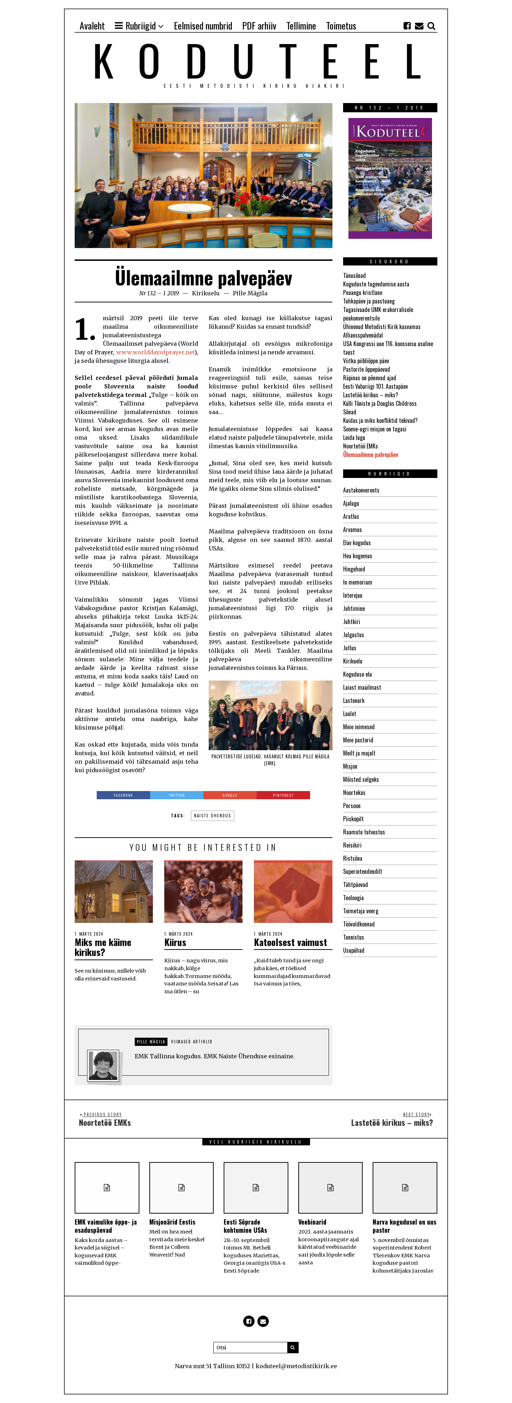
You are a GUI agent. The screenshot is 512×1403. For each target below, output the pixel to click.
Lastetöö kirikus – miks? (370, 395)
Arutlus (351, 516)
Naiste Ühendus (212, 815)
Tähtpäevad (355, 884)
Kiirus (175, 942)
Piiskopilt (353, 819)
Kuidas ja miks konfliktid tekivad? (380, 420)
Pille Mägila (250, 293)
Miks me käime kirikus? (103, 947)
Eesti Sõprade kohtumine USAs (245, 1226)
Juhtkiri (351, 621)
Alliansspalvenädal (363, 335)
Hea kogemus (357, 556)
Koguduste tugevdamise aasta (376, 284)
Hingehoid (354, 569)
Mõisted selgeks (361, 779)
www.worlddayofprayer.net (155, 352)
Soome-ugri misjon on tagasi (374, 429)
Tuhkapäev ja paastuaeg (369, 301)
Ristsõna (352, 858)
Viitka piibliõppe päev (366, 360)
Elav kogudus (357, 542)
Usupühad (353, 950)
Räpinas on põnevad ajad (369, 377)
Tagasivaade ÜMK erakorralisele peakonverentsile (378, 313)
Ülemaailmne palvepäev (370, 454)
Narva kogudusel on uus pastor (404, 1226)
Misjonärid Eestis (172, 1221)
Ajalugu (351, 503)
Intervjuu (352, 595)
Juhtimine (354, 608)
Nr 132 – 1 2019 (159, 293)
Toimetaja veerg (360, 911)
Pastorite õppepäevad (366, 369)
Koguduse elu (357, 674)
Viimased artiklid (192, 1041)
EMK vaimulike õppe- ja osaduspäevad (106, 1226)
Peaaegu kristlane (362, 292)
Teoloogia (353, 897)
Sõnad (349, 412)
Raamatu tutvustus (364, 832)
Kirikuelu (206, 293)
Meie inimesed (359, 726)
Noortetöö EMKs (360, 446)
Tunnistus (353, 937)
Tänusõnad (354, 275)
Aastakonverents (361, 490)
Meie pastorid (358, 740)
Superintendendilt (362, 871)
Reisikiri (352, 845)
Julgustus (353, 634)
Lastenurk (353, 700)
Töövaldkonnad (359, 924)
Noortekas (354, 792)
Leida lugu (354, 437)
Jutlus (349, 648)
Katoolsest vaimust (290, 942)
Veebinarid (312, 1221)
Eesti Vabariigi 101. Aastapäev (375, 386)
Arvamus (352, 529)
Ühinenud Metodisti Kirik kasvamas (382, 326)
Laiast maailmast (362, 687)
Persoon (352, 805)
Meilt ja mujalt (359, 753)
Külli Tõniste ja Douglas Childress (380, 403)
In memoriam (357, 582)
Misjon (350, 766)
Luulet (349, 713)
